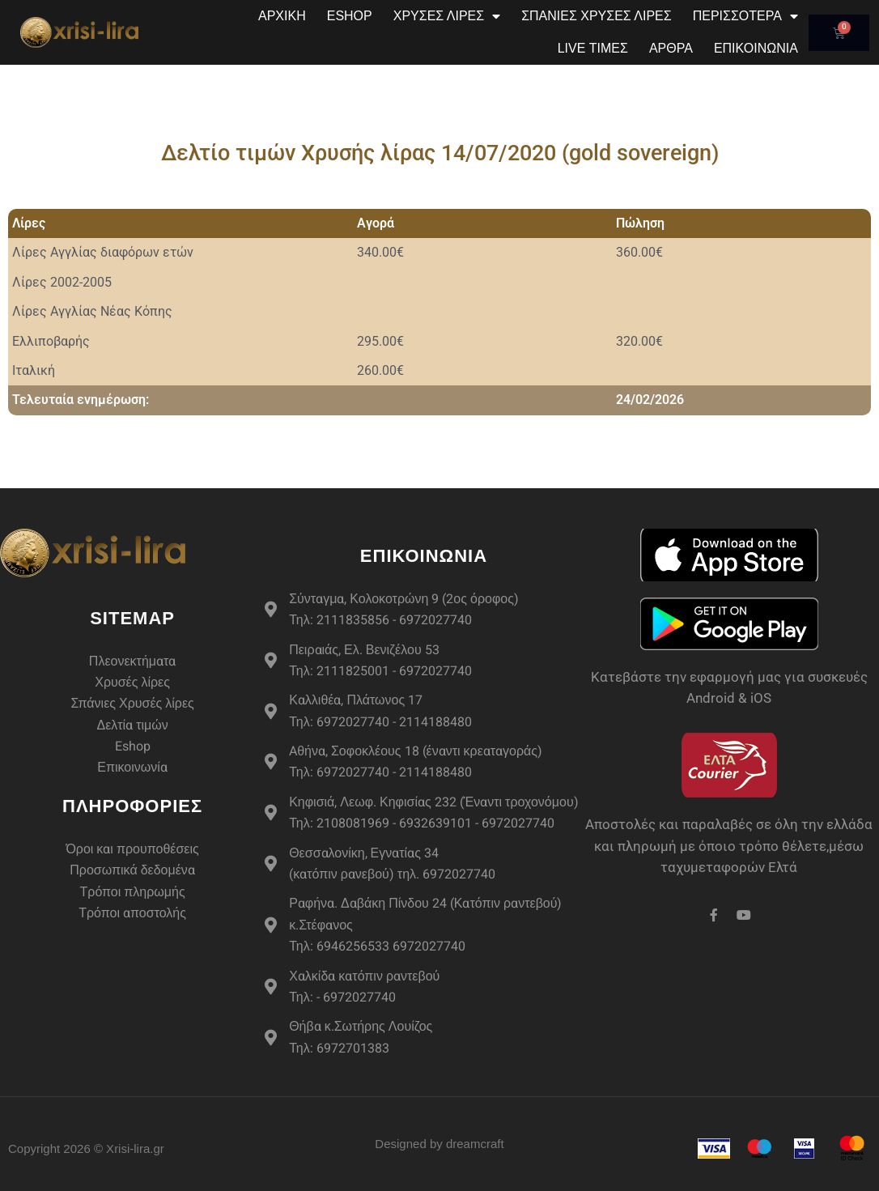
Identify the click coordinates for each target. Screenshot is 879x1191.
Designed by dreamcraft (439, 1144)
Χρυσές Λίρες (446, 16)
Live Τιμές (593, 48)
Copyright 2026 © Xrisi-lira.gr (86, 1148)
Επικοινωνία (756, 48)
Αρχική (282, 16)
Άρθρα (671, 48)
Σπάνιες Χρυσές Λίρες (596, 16)
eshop (349, 16)
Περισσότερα (745, 16)
